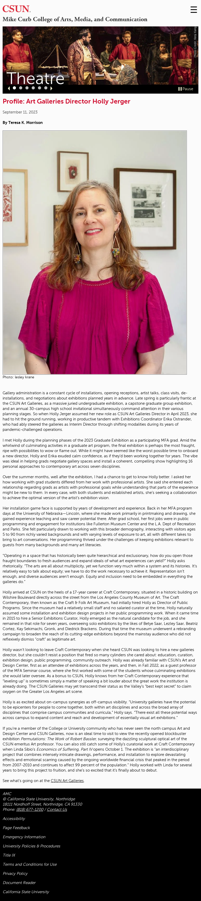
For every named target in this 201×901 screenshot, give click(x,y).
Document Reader (19, 883)
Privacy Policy (15, 873)
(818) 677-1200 (29, 809)
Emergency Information (24, 837)
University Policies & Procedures (31, 846)
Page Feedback (16, 828)
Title (9, 855)
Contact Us (57, 809)
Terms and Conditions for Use (30, 864)
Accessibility (14, 819)
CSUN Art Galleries (67, 781)
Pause (187, 89)
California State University (26, 892)
